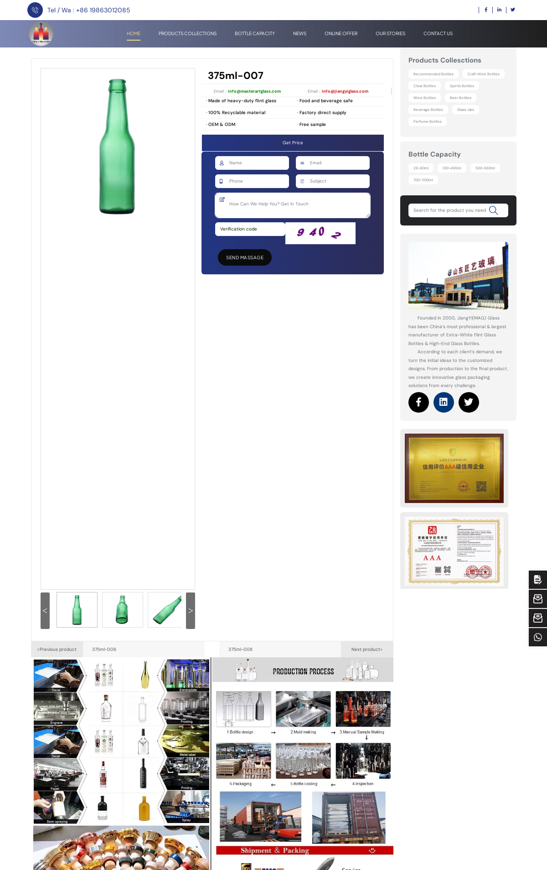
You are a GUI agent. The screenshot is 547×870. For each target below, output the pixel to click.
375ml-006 (104, 649)
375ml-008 (240, 649)
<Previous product (57, 649)
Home (133, 33)
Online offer (341, 33)
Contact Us (438, 33)
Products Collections (188, 33)
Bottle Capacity (255, 33)
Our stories (390, 33)
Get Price (293, 143)
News (299, 33)
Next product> (367, 649)
